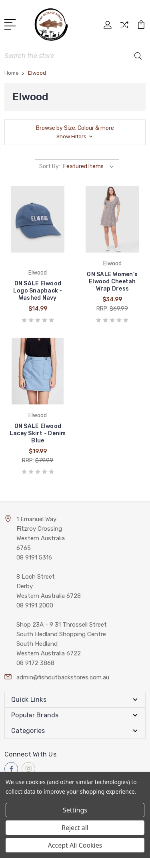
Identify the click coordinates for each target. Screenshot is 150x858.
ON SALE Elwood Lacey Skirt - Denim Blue (38, 433)
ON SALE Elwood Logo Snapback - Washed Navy (37, 290)
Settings (75, 810)
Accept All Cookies (75, 845)
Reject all (75, 827)
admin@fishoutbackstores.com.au (62, 677)
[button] (75, 132)
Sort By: (49, 166)
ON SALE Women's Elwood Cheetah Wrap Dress (112, 281)
